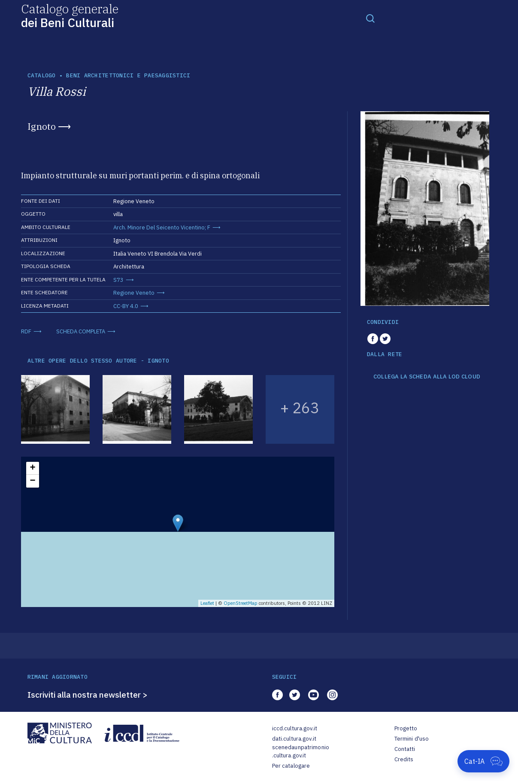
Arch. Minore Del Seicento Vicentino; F (161, 227)
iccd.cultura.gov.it (294, 728)
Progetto (406, 728)
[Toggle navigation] (370, 18)
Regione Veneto (133, 292)
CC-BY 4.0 (125, 306)
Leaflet (207, 603)
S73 (118, 280)
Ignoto (41, 126)
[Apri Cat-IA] (483, 761)
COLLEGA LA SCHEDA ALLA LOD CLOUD (426, 376)
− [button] (32, 481)
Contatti (404, 749)
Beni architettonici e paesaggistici (128, 75)
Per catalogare (291, 765)
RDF (26, 331)
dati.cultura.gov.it (294, 738)
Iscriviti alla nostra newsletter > (87, 694)
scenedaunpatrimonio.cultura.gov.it (300, 752)
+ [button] (32, 468)
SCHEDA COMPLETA (80, 331)
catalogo (41, 75)
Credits (404, 759)
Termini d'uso (411, 738)
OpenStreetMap (240, 603)
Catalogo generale (69, 15)
